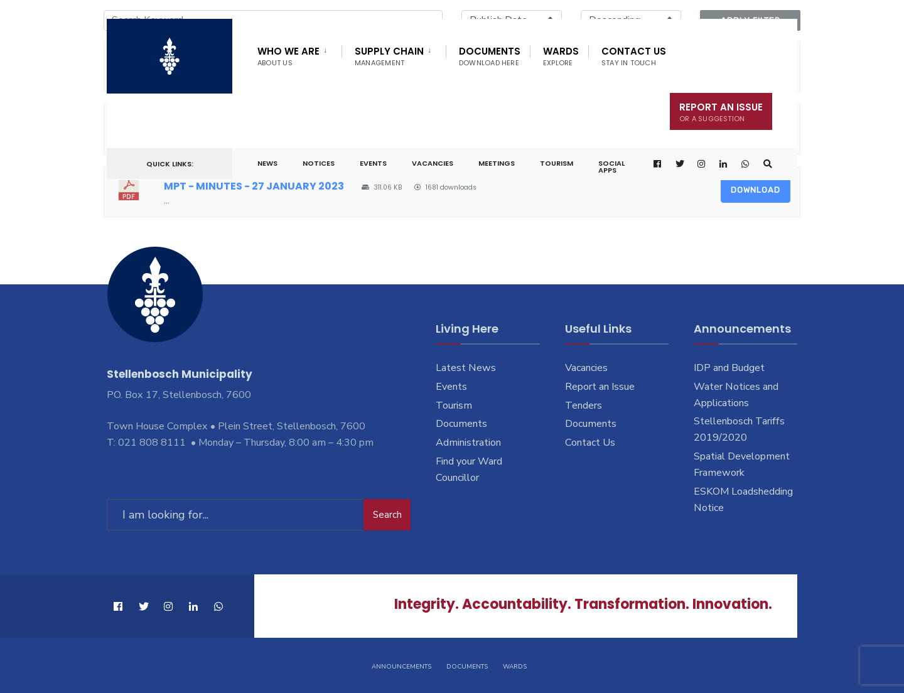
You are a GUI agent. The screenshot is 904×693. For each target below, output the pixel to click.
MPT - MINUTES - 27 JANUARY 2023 (254, 186)
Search (387, 514)
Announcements (401, 666)
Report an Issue (600, 387)
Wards (561, 56)
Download (755, 190)
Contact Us (633, 56)
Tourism (556, 163)
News (267, 163)
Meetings (496, 163)
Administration (468, 442)
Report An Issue (721, 112)
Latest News (466, 368)
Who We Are (288, 56)
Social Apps (611, 166)
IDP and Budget (729, 368)
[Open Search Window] (767, 164)
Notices (319, 163)
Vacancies (432, 163)
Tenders (583, 405)
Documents (489, 56)
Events (373, 163)
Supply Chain (389, 56)
